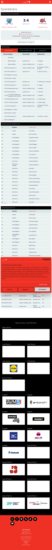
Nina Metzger (32, 175)
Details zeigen (43, 284)
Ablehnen (9, 289)
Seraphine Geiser (33, 137)
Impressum (26, 541)
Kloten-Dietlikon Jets (9, 27)
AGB (26, 543)
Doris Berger (32, 231)
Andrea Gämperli (33, 164)
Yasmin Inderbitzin (34, 151)
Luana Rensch (33, 235)
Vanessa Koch (33, 252)
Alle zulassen (42, 289)
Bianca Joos (32, 242)
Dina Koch (32, 248)
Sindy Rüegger (33, 144)
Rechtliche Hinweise (26, 544)
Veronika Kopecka (34, 192)
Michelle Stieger (33, 221)
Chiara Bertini (33, 141)
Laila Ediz (31, 168)
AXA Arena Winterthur (27, 34)
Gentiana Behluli (33, 185)
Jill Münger (32, 214)
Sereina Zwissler (33, 157)
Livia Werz (32, 130)
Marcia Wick (32, 195)
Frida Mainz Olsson (34, 198)
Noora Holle (32, 218)
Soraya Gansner (33, 224)
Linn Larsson (32, 154)
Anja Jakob (32, 238)
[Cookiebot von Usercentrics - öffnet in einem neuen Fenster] (43, 259)
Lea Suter (31, 202)
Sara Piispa (32, 188)
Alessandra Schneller (34, 255)
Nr (2, 127)
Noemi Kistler (33, 147)
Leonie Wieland (33, 161)
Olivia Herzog (33, 171)
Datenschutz (26, 542)
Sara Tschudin (33, 134)
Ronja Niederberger (34, 182)
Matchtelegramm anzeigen (25, 42)
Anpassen (26, 289)
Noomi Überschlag (34, 178)
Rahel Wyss (32, 245)
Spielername (32, 127)
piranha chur (42, 27)
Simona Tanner (33, 228)
